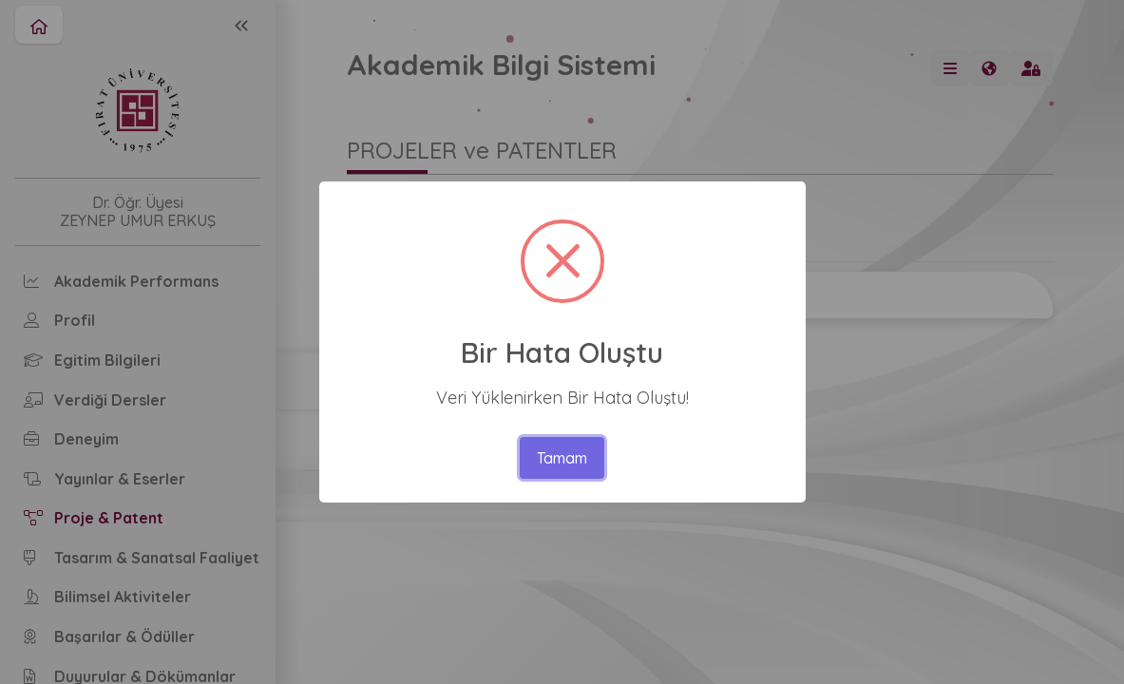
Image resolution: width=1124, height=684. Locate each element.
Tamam (562, 457)
